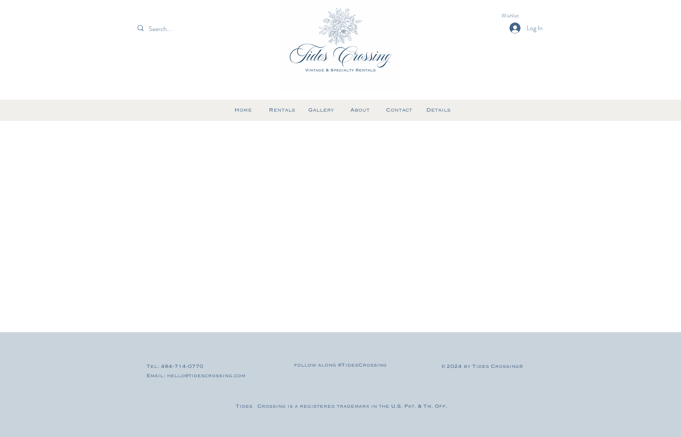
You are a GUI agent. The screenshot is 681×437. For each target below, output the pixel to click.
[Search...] (175, 29)
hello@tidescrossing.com (206, 376)
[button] (517, 15)
